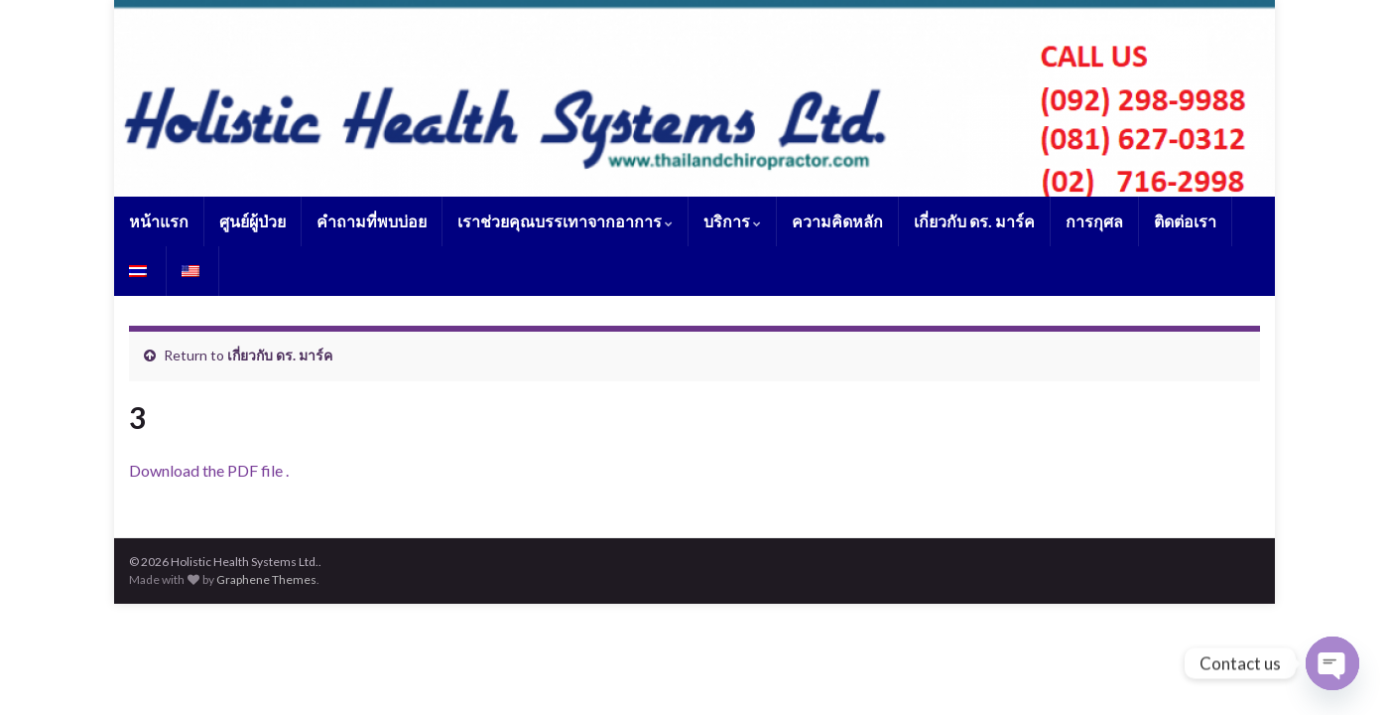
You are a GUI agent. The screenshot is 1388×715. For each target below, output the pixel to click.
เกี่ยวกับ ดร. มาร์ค (974, 221)
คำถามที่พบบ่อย (371, 221)
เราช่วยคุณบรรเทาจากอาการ (565, 221)
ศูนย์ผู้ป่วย (252, 221)
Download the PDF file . (209, 470)
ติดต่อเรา (1185, 221)
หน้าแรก (159, 221)
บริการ (732, 221)
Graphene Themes (266, 579)
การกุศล (1094, 221)
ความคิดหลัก (837, 221)
